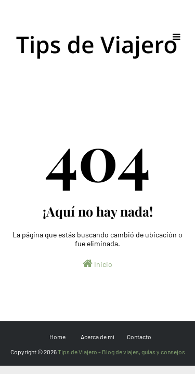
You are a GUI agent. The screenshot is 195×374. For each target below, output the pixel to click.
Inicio (97, 263)
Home (57, 336)
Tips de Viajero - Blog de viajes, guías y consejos (121, 351)
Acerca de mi (97, 336)
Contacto (139, 336)
